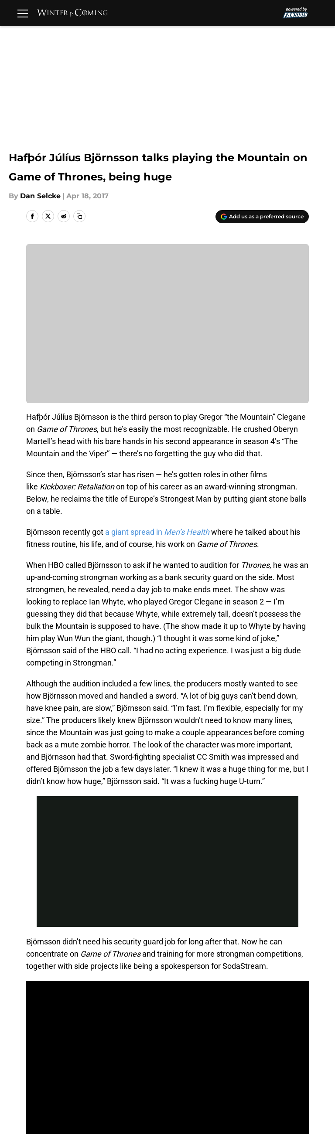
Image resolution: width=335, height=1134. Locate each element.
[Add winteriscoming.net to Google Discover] (262, 216)
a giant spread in (157, 531)
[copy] (79, 216)
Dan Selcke (40, 196)
